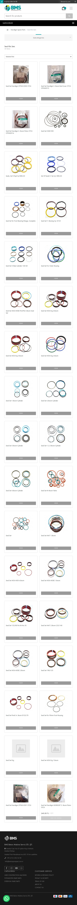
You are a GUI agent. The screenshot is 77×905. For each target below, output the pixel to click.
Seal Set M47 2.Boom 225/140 (51, 625)
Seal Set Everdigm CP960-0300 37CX (18, 86)
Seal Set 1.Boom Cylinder (14, 401)
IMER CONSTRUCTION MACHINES (15, 875)
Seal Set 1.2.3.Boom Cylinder (51, 446)
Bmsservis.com (65, 2)
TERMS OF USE (39, 881)
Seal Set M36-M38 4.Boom (15, 580)
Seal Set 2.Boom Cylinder (49, 401)
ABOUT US (38, 884)
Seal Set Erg (10, 760)
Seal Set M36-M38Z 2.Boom (15, 670)
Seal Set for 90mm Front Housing (52, 715)
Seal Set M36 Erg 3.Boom (14, 356)
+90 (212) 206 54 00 (12, 858)
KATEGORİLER (38, 23)
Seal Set (8, 536)
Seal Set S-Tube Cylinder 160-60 (17, 266)
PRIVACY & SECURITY (41, 878)
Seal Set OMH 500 (47, 131)
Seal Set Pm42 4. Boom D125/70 (17, 715)
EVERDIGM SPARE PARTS (12, 881)
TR (75, 2)
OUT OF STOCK (56, 818)
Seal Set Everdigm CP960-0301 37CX (18, 805)
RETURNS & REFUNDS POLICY (44, 875)
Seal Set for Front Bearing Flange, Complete (20, 221)
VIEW (21, 99)
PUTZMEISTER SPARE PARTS (12, 878)
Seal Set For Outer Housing (50, 266)
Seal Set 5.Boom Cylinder (14, 446)
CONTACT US (39, 887)
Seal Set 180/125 (47, 670)
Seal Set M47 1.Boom (48, 536)
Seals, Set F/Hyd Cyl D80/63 (15, 176)
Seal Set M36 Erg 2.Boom (49, 356)
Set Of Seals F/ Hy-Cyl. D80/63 (51, 176)
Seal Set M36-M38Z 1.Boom (50, 580)
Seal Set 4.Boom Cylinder (14, 491)
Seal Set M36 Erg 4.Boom (49, 311)
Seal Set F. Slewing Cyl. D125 (51, 221)
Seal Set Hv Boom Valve (49, 491)
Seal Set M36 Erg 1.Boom (49, 760)
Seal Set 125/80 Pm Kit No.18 (16, 625)
